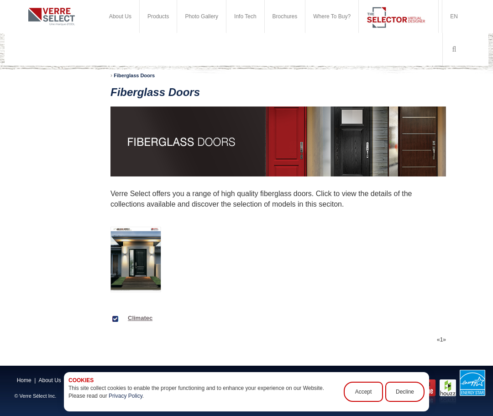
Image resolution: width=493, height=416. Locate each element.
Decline (405, 392)
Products (158, 16)
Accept (363, 392)
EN (454, 16)
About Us (120, 16)
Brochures (285, 16)
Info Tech (245, 16)
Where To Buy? (332, 16)
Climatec (140, 318)
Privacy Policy (125, 396)
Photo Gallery (201, 16)
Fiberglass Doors (134, 75)
